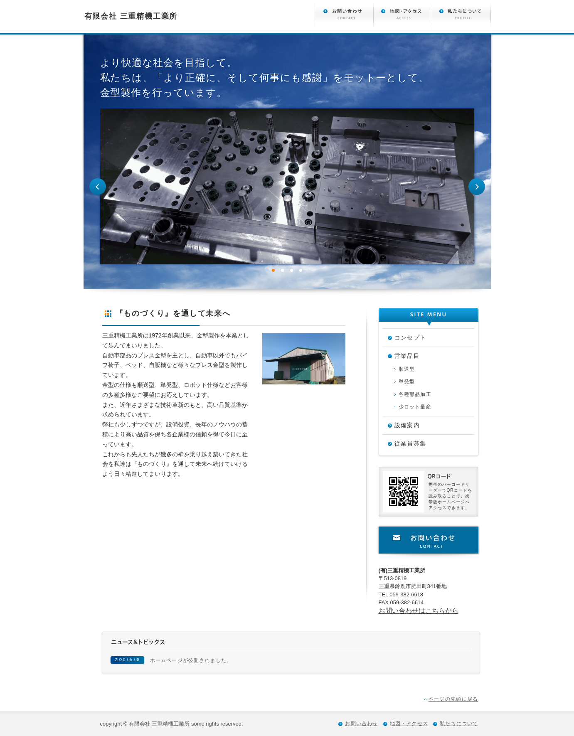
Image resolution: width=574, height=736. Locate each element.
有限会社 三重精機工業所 (131, 16)
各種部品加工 (415, 394)
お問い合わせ (428, 541)
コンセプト (410, 337)
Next (476, 186)
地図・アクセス (409, 723)
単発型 (407, 381)
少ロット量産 (415, 407)
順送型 (407, 369)
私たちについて (459, 723)
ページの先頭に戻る (453, 699)
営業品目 (407, 355)
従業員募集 (410, 443)
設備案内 (407, 425)
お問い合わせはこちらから (418, 610)
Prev (97, 186)
